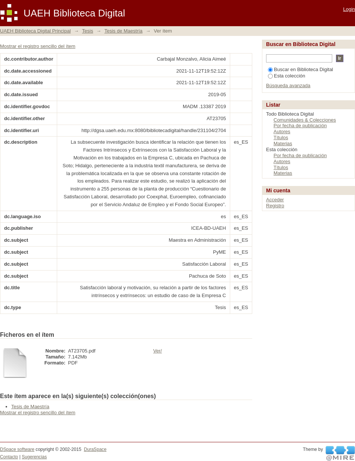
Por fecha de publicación (300, 125)
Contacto (9, 457)
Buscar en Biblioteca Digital (300, 69)
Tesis (87, 31)
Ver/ (157, 351)
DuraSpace (95, 449)
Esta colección (286, 76)
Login (349, 9)
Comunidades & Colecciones (305, 120)
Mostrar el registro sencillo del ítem (37, 46)
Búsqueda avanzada (288, 85)
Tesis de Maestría (123, 31)
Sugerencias (34, 457)
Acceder (275, 199)
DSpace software (17, 449)
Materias (283, 143)
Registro (275, 205)
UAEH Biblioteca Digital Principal (35, 31)
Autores (282, 131)
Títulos (281, 137)
